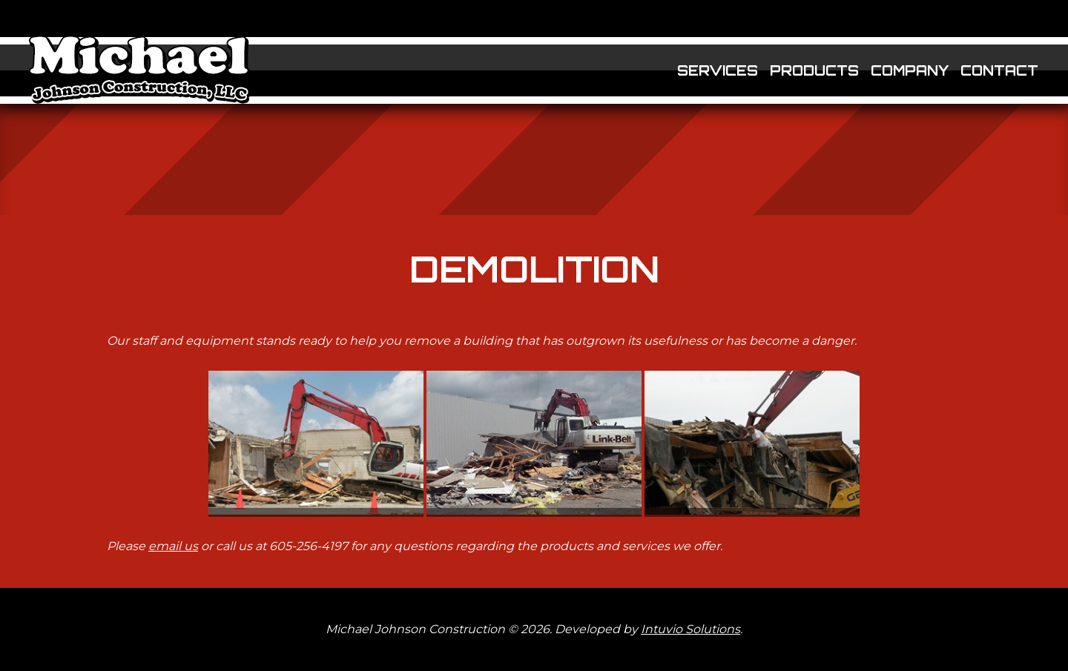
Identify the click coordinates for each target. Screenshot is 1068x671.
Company (910, 70)
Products (814, 70)
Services (717, 70)
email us (173, 546)
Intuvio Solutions (690, 629)
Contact (999, 70)
